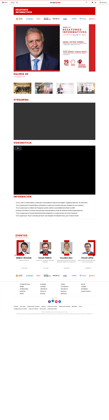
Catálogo (43, 306)
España (22, 286)
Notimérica (84, 289)
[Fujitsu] (38, 20)
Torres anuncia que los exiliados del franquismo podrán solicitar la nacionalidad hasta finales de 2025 (45, 208)
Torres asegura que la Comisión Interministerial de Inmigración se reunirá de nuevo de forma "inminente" (47, 213)
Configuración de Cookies (20, 308)
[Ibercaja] (56, 19)
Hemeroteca (43, 309)
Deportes (22, 291)
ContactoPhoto (86, 291)
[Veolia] (91, 20)
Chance (63, 284)
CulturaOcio (64, 286)
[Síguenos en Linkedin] (59, 302)
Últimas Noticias (25, 284)
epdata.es (63, 291)
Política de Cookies (52, 306)
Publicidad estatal (52, 309)
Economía (43, 284)
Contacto (16, 306)
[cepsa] (74, 19)
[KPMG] (65, 20)
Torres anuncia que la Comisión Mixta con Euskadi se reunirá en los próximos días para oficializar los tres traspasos (50, 205)
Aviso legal (22, 306)
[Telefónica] (82, 19)
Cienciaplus (43, 289)
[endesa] (29, 19)
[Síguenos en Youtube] (56, 302)
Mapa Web (74, 306)
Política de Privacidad (64, 306)
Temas (80, 306)
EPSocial (42, 294)
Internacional (24, 289)
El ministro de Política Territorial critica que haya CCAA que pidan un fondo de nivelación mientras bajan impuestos (49, 211)
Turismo (83, 286)
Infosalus (64, 294)
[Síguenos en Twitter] (52, 302)
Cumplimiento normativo (33, 306)
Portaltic (43, 291)
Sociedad (43, 286)
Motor (83, 284)
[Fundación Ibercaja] (47, 19)
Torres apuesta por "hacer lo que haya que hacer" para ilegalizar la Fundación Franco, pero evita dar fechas (47, 216)
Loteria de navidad (33, 309)
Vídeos (22, 294)
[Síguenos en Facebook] (49, 302)
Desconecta (64, 289)
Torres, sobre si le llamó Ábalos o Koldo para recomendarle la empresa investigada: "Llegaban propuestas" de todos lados (51, 203)
